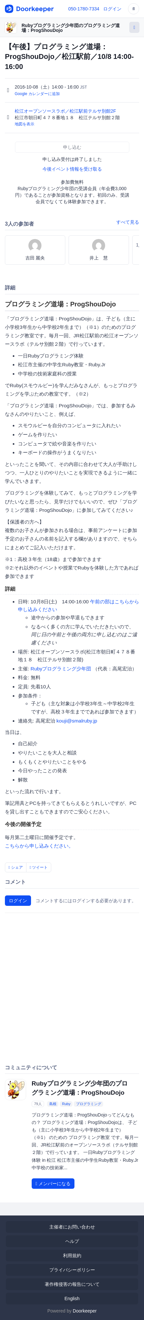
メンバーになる (53, 1183)
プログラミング (88, 1104)
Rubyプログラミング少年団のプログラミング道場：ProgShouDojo (71, 28)
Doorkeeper (85, 1310)
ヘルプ (72, 1241)
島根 (52, 1104)
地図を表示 (24, 124)
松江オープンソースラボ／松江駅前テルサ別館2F (66, 111)
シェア (15, 867)
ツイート (39, 867)
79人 (37, 1104)
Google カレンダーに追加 (37, 93)
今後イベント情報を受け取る (72, 169)
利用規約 (72, 1255)
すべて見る (127, 222)
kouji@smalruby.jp (76, 720)
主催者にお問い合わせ (72, 1226)
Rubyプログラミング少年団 (61, 668)
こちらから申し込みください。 (39, 846)
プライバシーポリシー (72, 1269)
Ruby (66, 1104)
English (72, 1298)
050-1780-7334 (83, 8)
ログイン (112, 8)
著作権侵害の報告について (72, 1284)
